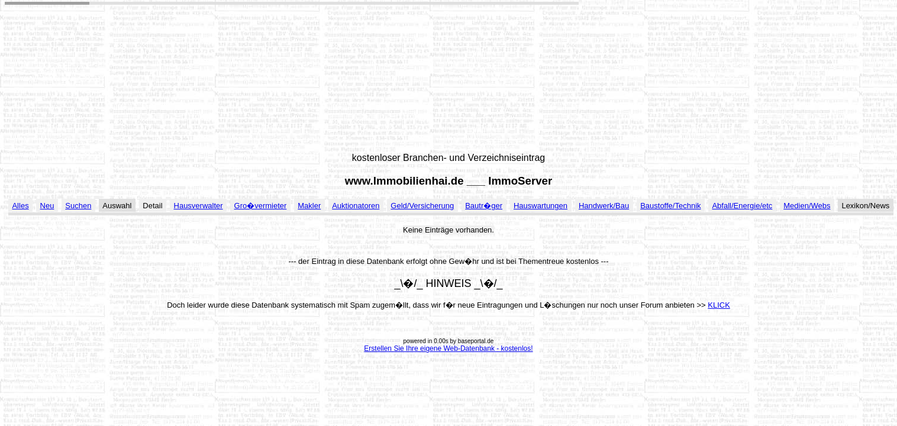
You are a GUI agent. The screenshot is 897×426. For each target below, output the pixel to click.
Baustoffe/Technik (670, 205)
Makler (309, 205)
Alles (20, 205)
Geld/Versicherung (422, 205)
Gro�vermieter (260, 205)
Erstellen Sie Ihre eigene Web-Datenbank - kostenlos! (448, 348)
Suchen (78, 205)
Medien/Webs (806, 205)
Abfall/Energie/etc (742, 205)
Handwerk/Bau (604, 205)
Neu (47, 205)
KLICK (719, 305)
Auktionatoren (355, 205)
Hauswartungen (540, 205)
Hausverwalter (198, 205)
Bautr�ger (483, 205)
